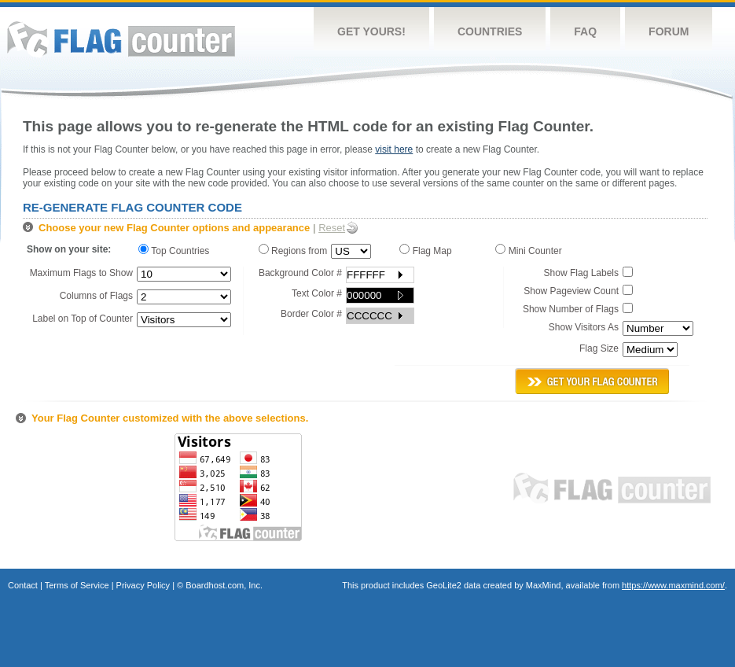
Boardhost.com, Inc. (224, 585)
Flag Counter (121, 39)
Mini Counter (531, 250)
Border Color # (311, 313)
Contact (23, 585)
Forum (669, 31)
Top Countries (177, 250)
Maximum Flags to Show (81, 272)
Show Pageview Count (571, 291)
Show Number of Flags (571, 309)
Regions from (293, 250)
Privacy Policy (143, 585)
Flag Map (428, 250)
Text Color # (317, 293)
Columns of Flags (96, 295)
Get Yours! (371, 31)
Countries (490, 31)
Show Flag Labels (581, 272)
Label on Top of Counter (82, 318)
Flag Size (599, 348)
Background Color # (300, 272)
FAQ (585, 31)
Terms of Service (77, 585)
